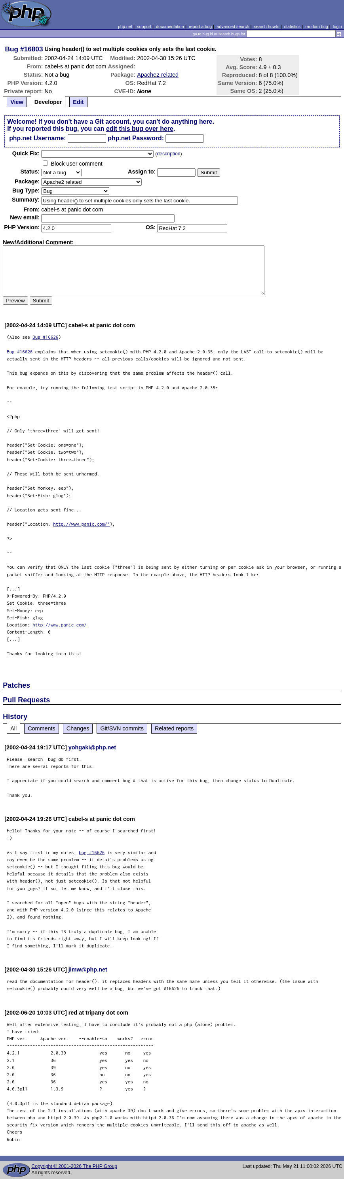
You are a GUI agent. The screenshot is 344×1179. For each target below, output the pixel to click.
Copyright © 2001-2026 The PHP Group (74, 1166)
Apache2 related (158, 75)
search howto (266, 26)
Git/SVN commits (122, 728)
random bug (316, 26)
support (144, 26)
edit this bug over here (139, 128)
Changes (78, 728)
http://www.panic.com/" (81, 523)
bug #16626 (92, 852)
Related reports (174, 728)
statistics (292, 26)
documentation (170, 26)
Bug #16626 (45, 337)
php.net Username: (37, 138)
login (337, 26)
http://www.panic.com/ (59, 624)
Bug (12, 49)
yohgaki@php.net (92, 747)
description (168, 154)
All (13, 728)
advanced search (233, 26)
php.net (125, 26)
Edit (78, 102)
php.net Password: (136, 138)
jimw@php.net (87, 969)
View (16, 102)
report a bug (200, 26)
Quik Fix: (26, 153)
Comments (41, 728)
